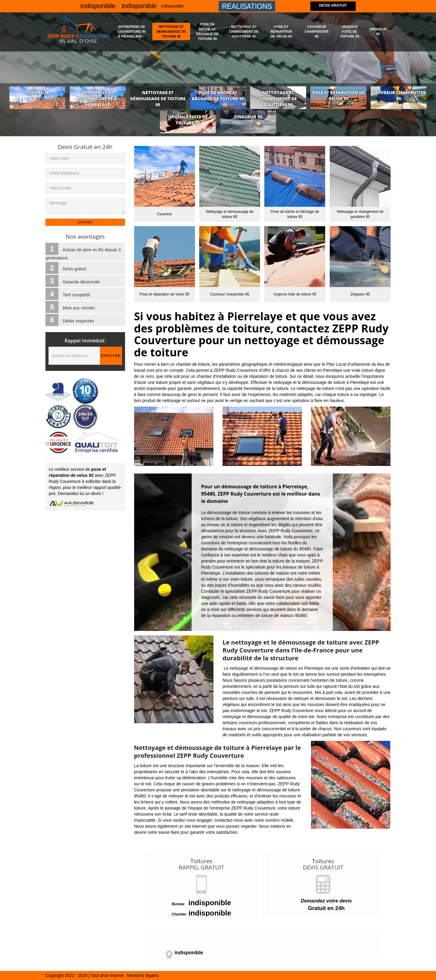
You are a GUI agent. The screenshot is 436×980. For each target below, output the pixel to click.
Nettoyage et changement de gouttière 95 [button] (244, 31)
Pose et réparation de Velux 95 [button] (281, 31)
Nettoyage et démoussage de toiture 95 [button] (171, 31)
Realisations (247, 6)
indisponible (172, 6)
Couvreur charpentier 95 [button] (317, 31)
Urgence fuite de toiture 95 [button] (349, 31)
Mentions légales (143, 975)
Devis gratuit (333, 6)
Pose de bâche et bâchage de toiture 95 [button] (207, 31)
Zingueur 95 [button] (378, 31)
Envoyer (111, 355)
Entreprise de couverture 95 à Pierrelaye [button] (132, 31)
